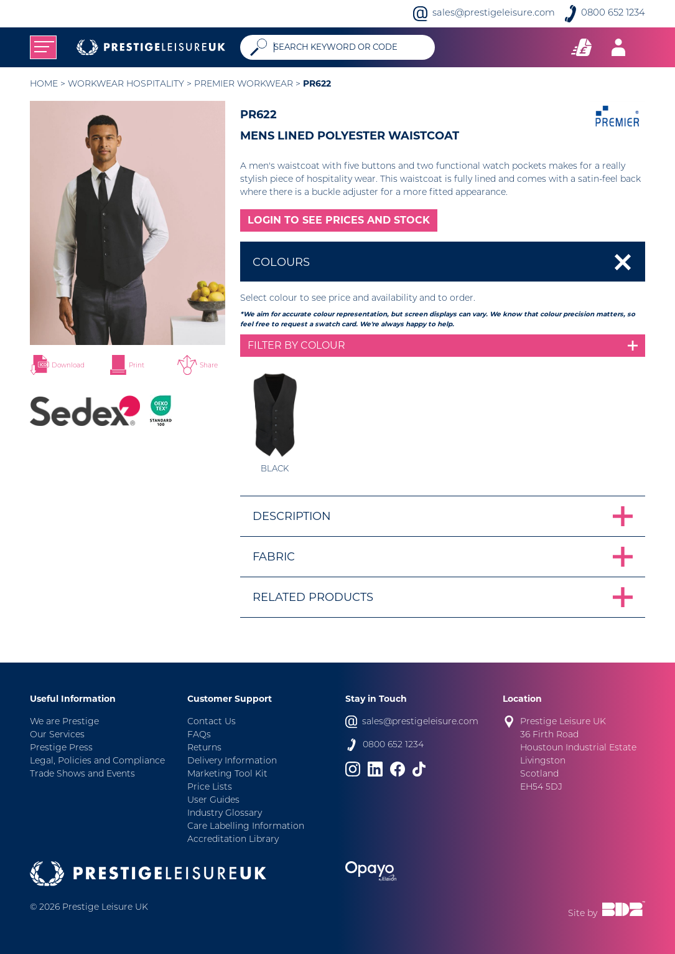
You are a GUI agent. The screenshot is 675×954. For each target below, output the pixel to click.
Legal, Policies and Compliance (97, 761)
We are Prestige (64, 722)
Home (44, 84)
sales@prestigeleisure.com (493, 13)
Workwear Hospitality (126, 84)
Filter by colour (296, 345)
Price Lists (209, 787)
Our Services (57, 735)
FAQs (199, 735)
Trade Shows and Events (82, 774)
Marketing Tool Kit (227, 774)
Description (292, 516)
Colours (281, 262)
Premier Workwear (243, 84)
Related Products (313, 597)
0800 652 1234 (613, 13)
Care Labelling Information (245, 826)
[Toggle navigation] (43, 47)
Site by (606, 910)
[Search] (350, 47)
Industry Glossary (224, 813)
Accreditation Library (233, 839)
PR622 (317, 83)
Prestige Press (61, 748)
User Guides (213, 800)
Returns (204, 748)
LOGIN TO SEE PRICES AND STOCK (339, 220)
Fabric (274, 557)
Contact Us (211, 722)
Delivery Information (232, 761)
